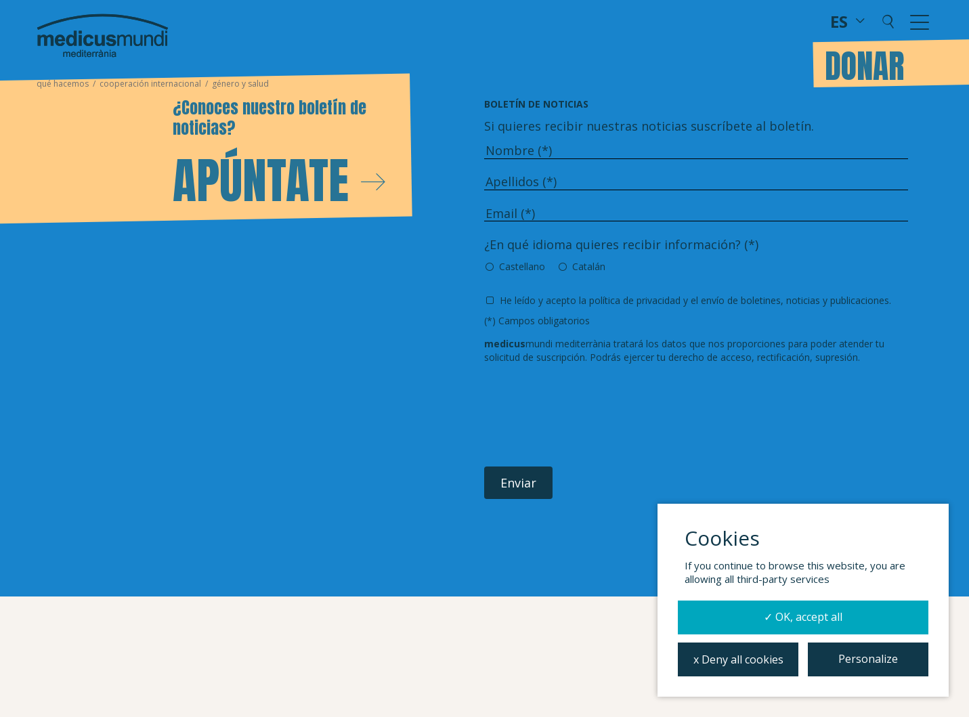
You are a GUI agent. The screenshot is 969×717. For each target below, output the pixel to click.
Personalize (868, 658)
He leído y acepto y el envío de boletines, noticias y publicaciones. (695, 300)
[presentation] (587, 415)
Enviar (518, 483)
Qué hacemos (63, 83)
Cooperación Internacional (150, 83)
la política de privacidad (630, 300)
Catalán (588, 266)
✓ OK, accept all (803, 616)
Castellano (522, 266)
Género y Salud (240, 83)
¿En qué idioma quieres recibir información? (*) (621, 244)
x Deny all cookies (738, 659)
